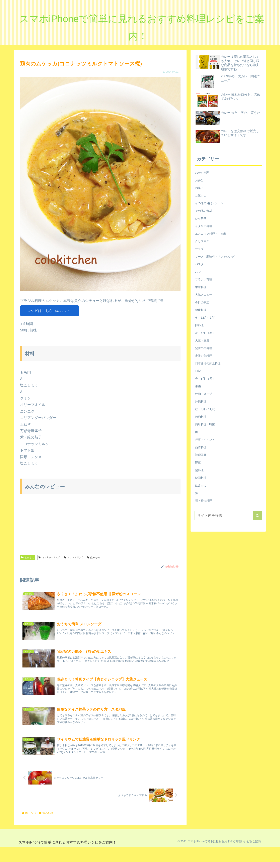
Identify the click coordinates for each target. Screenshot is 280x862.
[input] (228, 515)
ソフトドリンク (74, 557)
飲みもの (27, 557)
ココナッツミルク (50, 557)
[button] (257, 515)
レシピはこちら (49, 311)
